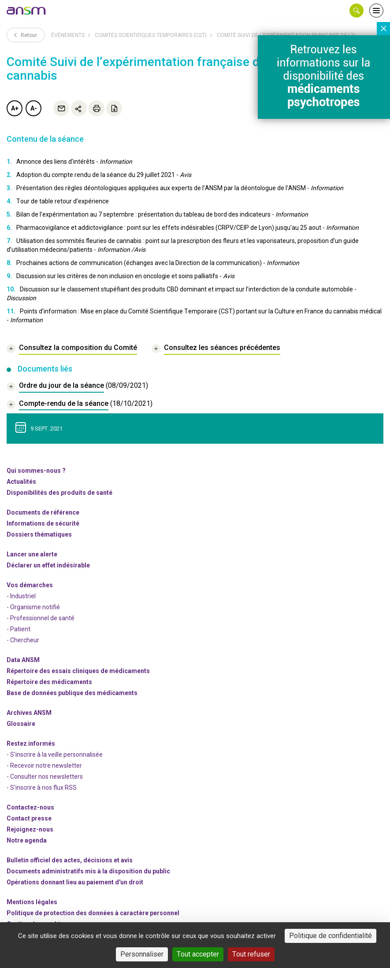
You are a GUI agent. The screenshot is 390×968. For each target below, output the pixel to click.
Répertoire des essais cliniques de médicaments (78, 670)
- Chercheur (23, 640)
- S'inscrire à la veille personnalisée (55, 754)
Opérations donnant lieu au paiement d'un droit (75, 882)
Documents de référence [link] (43, 512)
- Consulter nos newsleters (45, 776)
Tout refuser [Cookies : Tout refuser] (251, 954)
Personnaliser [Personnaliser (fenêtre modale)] (141, 954)
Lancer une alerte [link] (32, 554)
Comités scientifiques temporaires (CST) (151, 35)
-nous (30, 829)
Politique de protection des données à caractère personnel (93, 912)
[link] (26, 10)
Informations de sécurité (43, 523)
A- (33, 108)
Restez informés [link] (31, 743)
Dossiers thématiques (39, 534)
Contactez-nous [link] (30, 807)
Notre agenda (27, 840)
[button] (356, 11)
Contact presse (29, 818)
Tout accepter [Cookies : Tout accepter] (198, 954)
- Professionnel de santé (40, 618)
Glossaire (21, 723)
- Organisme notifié (33, 607)
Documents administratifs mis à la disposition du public (88, 871)
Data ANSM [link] (23, 659)
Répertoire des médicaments (49, 681)
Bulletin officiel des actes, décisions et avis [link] (70, 860)
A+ (15, 108)
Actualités (21, 481)
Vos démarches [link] (30, 585)
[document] (77, 387)
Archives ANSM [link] (29, 712)
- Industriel (21, 596)
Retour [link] (25, 34)
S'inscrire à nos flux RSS (43, 787)
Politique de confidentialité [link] (330, 935)
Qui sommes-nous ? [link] (36, 470)
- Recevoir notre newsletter (44, 765)
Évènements (68, 35)
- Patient (18, 629)
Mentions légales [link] (32, 901)
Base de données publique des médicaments (72, 692)
